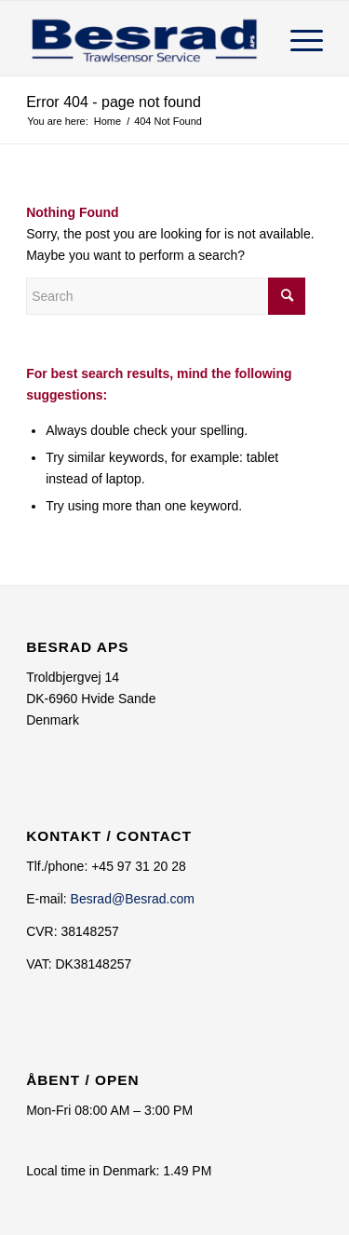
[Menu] (297, 38)
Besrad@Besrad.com (133, 898)
